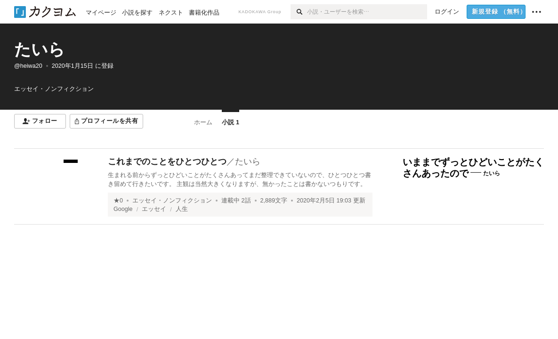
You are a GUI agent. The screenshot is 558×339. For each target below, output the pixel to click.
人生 (182, 209)
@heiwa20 (28, 66)
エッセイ (154, 209)
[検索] (299, 11)
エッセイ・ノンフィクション (172, 200)
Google (123, 209)
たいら (39, 49)
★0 (118, 200)
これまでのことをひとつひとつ (167, 161)
